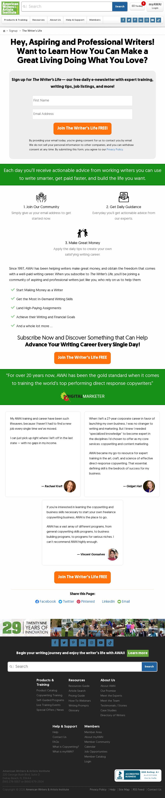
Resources (38, 20)
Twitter (68, 601)
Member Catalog (95, 756)
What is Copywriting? (66, 747)
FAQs (56, 742)
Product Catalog (47, 690)
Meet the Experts (111, 695)
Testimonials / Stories (114, 705)
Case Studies (109, 710)
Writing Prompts (79, 705)
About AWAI (108, 686)
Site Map (124, 789)
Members (95, 20)
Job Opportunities (95, 751)
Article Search (77, 691)
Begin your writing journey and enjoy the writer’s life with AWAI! (82, 653)
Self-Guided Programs (50, 700)
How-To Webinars (80, 700)
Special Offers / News (50, 710)
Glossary (74, 710)
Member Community (97, 742)
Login (87, 761)
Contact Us (59, 737)
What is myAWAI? (63, 751)
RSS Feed (138, 789)
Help (55, 732)
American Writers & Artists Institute (47, 789)
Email (126, 601)
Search (119, 6)
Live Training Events (49, 705)
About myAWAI (93, 737)
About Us (55, 20)
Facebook (48, 601)
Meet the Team (110, 700)
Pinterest (88, 601)
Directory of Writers (113, 715)
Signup (13, 31)
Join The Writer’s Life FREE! (82, 128)
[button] (137, 6)
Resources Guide (79, 686)
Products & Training (15, 20)
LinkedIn (108, 601)
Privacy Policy (115, 149)
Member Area (93, 732)
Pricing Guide (77, 695)
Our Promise (108, 691)
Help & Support (75, 20)
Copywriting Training (49, 695)
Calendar (89, 747)
